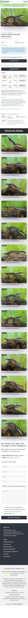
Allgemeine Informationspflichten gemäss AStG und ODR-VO (14, 599)
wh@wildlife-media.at (13, 458)
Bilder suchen (7, 547)
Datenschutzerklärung (14, 511)
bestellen (22, 75)
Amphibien (9, 116)
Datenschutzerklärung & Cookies (14, 592)
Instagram (6, 556)
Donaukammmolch (21, 123)
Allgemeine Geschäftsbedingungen (14, 597)
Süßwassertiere (10, 118)
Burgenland (23, 116)
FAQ (8, 108)
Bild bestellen (14, 61)
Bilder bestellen (8, 542)
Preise (5, 539)
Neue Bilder (6, 544)
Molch (8, 123)
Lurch (23, 122)
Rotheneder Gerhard (7, 38)
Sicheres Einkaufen (15, 108)
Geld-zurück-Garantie (10, 551)
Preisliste (3, 104)
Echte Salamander (17, 122)
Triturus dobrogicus (7, 33)
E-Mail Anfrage (21, 105)
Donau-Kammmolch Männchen (10, 35)
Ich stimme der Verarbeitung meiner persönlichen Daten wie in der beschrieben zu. (15, 511)
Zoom (24, 10)
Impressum (14, 590)
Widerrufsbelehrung (14, 594)
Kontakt (3, 108)
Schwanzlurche (13, 123)
